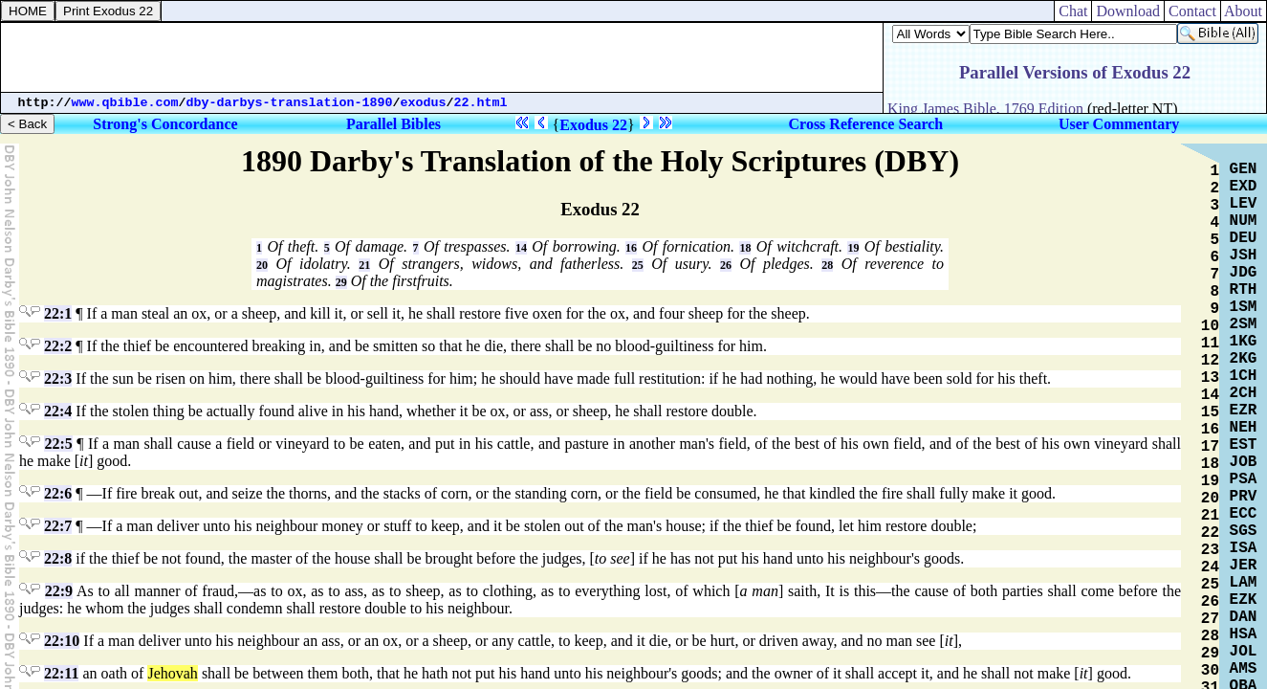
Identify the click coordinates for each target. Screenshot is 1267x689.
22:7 (58, 526)
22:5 (58, 443)
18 (745, 248)
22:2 (58, 346)
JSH (1243, 255)
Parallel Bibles (393, 124)
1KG (1243, 341)
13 (1210, 378)
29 (341, 282)
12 (1210, 360)
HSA (1243, 634)
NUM (1243, 221)
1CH (1243, 376)
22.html (481, 103)
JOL (1243, 651)
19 (853, 248)
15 (1210, 412)
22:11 (61, 673)
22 (1210, 533)
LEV (1243, 203)
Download (1128, 11)
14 (521, 248)
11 (1210, 343)
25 (638, 265)
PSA (1243, 479)
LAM (1243, 582)
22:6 (58, 493)
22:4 (58, 411)
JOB (1243, 462)
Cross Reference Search (866, 124)
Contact (1192, 11)
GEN (1243, 169)
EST (1243, 445)
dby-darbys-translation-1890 (289, 103)
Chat (1073, 11)
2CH (1243, 393)
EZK (1243, 600)
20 (262, 265)
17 (1210, 447)
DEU (1243, 238)
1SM (1243, 307)
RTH (1243, 290)
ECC (1243, 513)
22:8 (58, 558)
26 (726, 265)
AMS (1243, 669)
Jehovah (172, 673)
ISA (1243, 548)
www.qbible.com (125, 103)
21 (364, 265)
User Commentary (1119, 124)
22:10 (61, 641)
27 (1210, 619)
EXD (1243, 186)
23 (1210, 550)
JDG (1243, 272)
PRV (1243, 496)
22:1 (58, 313)
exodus (424, 103)
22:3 (58, 378)
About (1243, 11)
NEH (1243, 427)
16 (631, 248)
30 (1210, 670)
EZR (1243, 410)
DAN (1243, 617)
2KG (1243, 358)
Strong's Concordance (165, 124)
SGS (1243, 531)
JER (1243, 565)
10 (1210, 326)
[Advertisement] (442, 57)
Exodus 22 (593, 125)
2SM (1243, 324)
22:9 (59, 591)
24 (1210, 567)
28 (827, 265)
